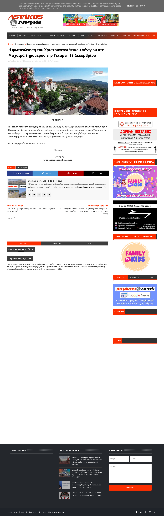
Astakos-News (13, 512)
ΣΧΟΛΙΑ (149, 277)
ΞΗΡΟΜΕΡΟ (36, 35)
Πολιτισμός (19, 44)
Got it (142, 6)
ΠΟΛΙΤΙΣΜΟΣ (86, 35)
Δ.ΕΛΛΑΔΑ (72, 35)
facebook (57, 243)
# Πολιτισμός (22, 167)
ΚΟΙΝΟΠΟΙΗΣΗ (21, 173)
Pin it (72, 173)
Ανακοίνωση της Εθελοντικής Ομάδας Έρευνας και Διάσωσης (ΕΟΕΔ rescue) (86, 494)
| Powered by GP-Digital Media (52, 512)
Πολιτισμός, (54, 61)
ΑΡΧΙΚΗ (12, 35)
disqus (91, 243)
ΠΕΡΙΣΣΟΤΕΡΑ (140, 35)
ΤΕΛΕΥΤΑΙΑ (121, 277)
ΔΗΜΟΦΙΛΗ (135, 277)
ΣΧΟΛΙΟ (97, 173)
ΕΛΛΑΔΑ (126, 35)
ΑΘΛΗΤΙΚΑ (115, 35)
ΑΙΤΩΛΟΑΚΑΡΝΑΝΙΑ (54, 35)
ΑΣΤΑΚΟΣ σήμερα (135, 325)
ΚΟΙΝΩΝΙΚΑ (101, 35)
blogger (23, 243)
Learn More (132, 6)
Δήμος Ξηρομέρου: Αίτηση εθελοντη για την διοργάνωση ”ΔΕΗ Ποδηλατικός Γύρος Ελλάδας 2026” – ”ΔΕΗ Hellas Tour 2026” (87, 473)
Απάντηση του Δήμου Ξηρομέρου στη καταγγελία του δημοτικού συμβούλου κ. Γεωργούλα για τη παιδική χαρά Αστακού (87, 461)
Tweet (47, 173)
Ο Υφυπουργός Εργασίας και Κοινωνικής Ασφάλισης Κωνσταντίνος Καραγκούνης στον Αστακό (86, 484)
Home (10, 44)
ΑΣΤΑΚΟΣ (23, 35)
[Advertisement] (58, 232)
